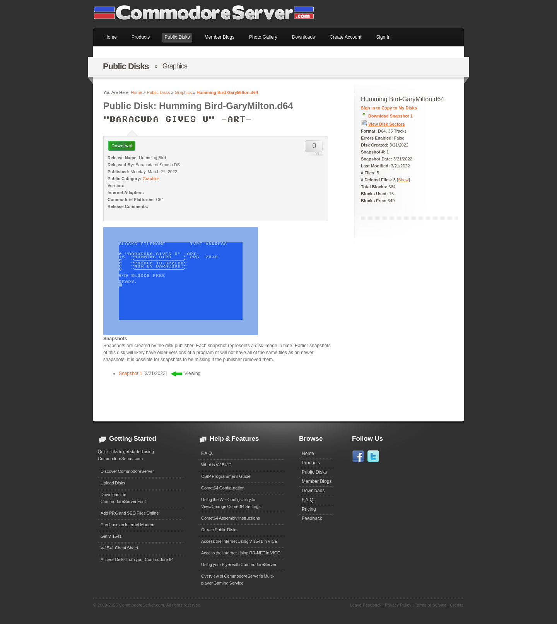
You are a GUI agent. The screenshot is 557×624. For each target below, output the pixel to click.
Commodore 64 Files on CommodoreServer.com (209, 13)
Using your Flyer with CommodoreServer (239, 564)
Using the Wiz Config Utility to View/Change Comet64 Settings (231, 503)
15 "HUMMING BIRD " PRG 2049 (168, 257)
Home (136, 92)
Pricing (309, 509)
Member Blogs (316, 481)
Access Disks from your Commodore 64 (137, 559)
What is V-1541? (216, 464)
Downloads (313, 490)
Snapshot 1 (130, 373)
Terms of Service (430, 605)
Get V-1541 (111, 536)
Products (311, 462)
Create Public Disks (219, 529)
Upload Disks (113, 483)
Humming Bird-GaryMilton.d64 (227, 92)
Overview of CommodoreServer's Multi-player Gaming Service (237, 579)
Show (403, 179)
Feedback (312, 518)
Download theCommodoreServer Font (123, 498)
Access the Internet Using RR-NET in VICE (240, 553)
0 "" (162, 260)
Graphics (183, 92)
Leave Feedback (365, 605)
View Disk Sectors (386, 124)
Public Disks (158, 92)
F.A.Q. (207, 453)
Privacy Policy (398, 605)
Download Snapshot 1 (390, 116)
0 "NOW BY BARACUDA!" (162, 266)
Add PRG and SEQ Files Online (130, 513)
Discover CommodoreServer (127, 471)
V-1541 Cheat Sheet (119, 548)
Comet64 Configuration (222, 488)
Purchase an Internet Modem (127, 524)
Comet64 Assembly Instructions (230, 518)
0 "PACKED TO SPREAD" (162, 263)
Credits (456, 605)
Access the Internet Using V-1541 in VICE (239, 541)
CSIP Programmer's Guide (226, 476)
